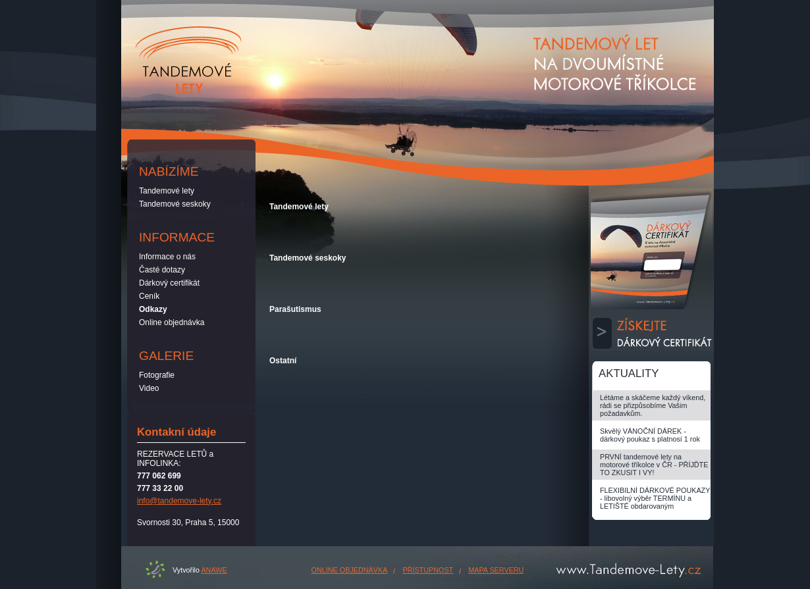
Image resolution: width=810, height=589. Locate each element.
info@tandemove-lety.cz (179, 500)
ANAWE (214, 570)
